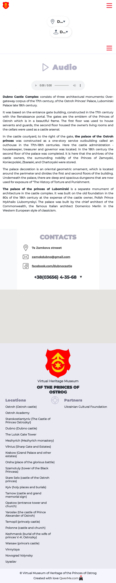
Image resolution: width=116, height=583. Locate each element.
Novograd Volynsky (19, 555)
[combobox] (58, 21)
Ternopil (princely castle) (22, 521)
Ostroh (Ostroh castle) (21, 407)
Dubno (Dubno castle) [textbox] (65, 32)
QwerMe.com (71, 578)
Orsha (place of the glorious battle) (30, 462)
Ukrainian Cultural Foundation (85, 407)
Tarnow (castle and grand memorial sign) (23, 495)
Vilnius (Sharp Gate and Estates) (28, 446)
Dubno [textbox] (63, 21)
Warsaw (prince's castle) (22, 543)
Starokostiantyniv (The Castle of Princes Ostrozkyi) (27, 420)
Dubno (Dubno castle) (21, 428)
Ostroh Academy (17, 413)
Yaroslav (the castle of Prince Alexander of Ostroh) (25, 514)
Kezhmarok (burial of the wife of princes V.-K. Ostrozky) (28, 535)
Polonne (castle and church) (25, 528)
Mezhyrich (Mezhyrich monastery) (29, 440)
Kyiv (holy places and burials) (25, 487)
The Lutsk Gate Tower (20, 434)
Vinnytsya (12, 549)
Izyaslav (10, 561)
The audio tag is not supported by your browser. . (58, 85)
